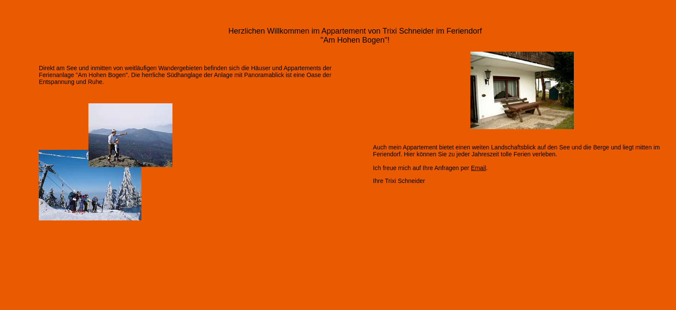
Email (478, 167)
